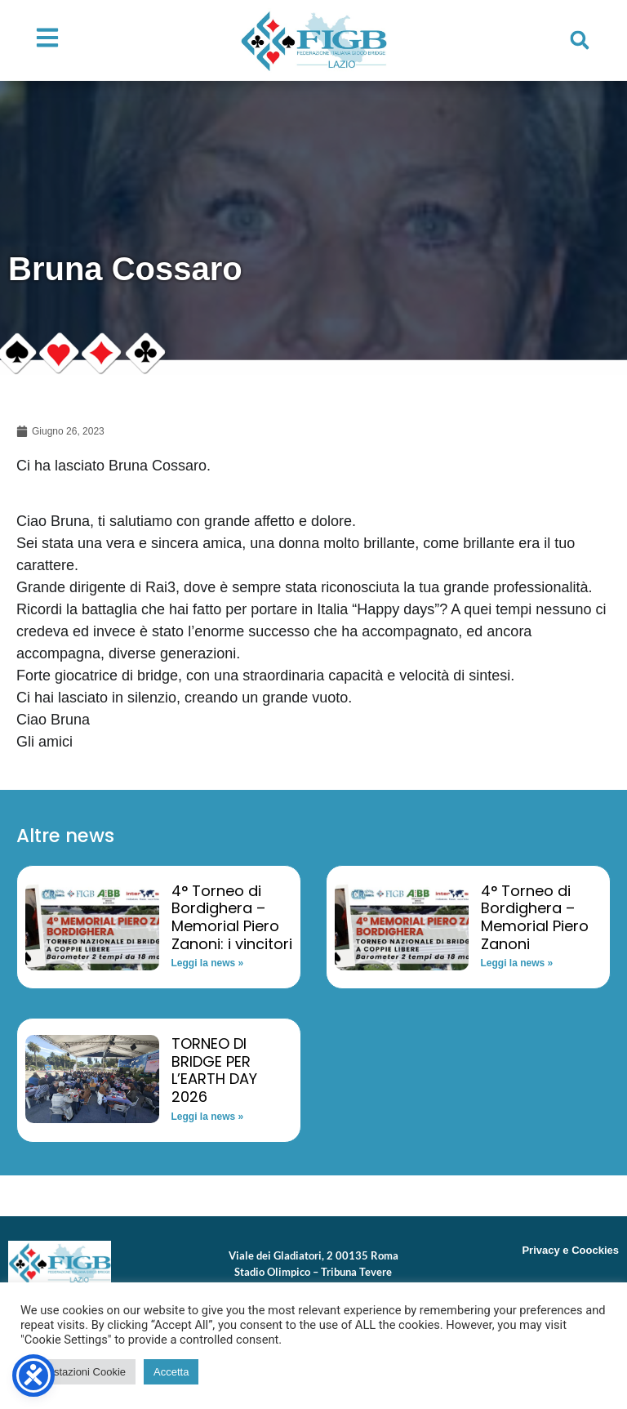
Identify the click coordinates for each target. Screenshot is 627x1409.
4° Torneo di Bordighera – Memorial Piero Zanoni (535, 917)
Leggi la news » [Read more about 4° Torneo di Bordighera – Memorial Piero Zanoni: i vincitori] (207, 963)
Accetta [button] (171, 1372)
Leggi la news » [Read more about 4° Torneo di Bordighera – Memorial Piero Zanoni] (517, 963)
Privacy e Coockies (570, 1250)
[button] (580, 40)
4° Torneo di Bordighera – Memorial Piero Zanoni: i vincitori (231, 917)
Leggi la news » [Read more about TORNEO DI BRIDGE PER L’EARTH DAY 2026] (207, 1116)
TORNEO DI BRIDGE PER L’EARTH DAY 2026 (214, 1070)
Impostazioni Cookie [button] (78, 1372)
